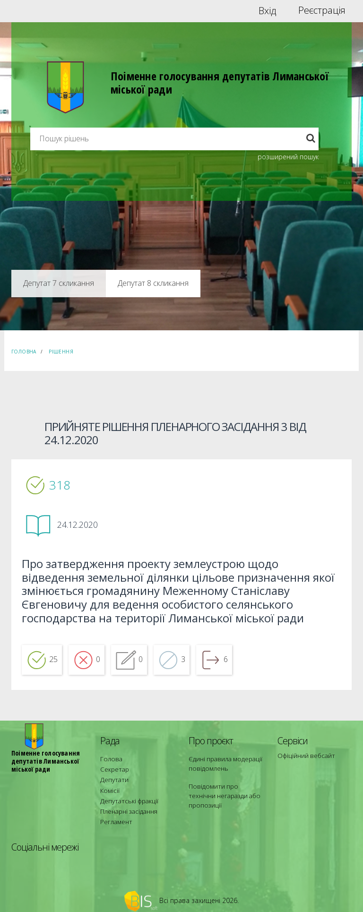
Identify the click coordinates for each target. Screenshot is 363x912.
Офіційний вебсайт (303, 761)
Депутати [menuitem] (112, 781)
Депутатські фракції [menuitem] (125, 798)
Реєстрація (322, 10)
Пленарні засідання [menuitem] (126, 807)
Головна (23, 351)
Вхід (267, 10)
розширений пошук (288, 156)
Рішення (61, 351)
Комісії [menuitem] (108, 790)
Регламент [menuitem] (114, 815)
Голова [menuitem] (109, 764)
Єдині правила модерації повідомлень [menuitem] (222, 768)
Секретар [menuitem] (112, 773)
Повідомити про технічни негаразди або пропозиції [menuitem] (223, 794)
